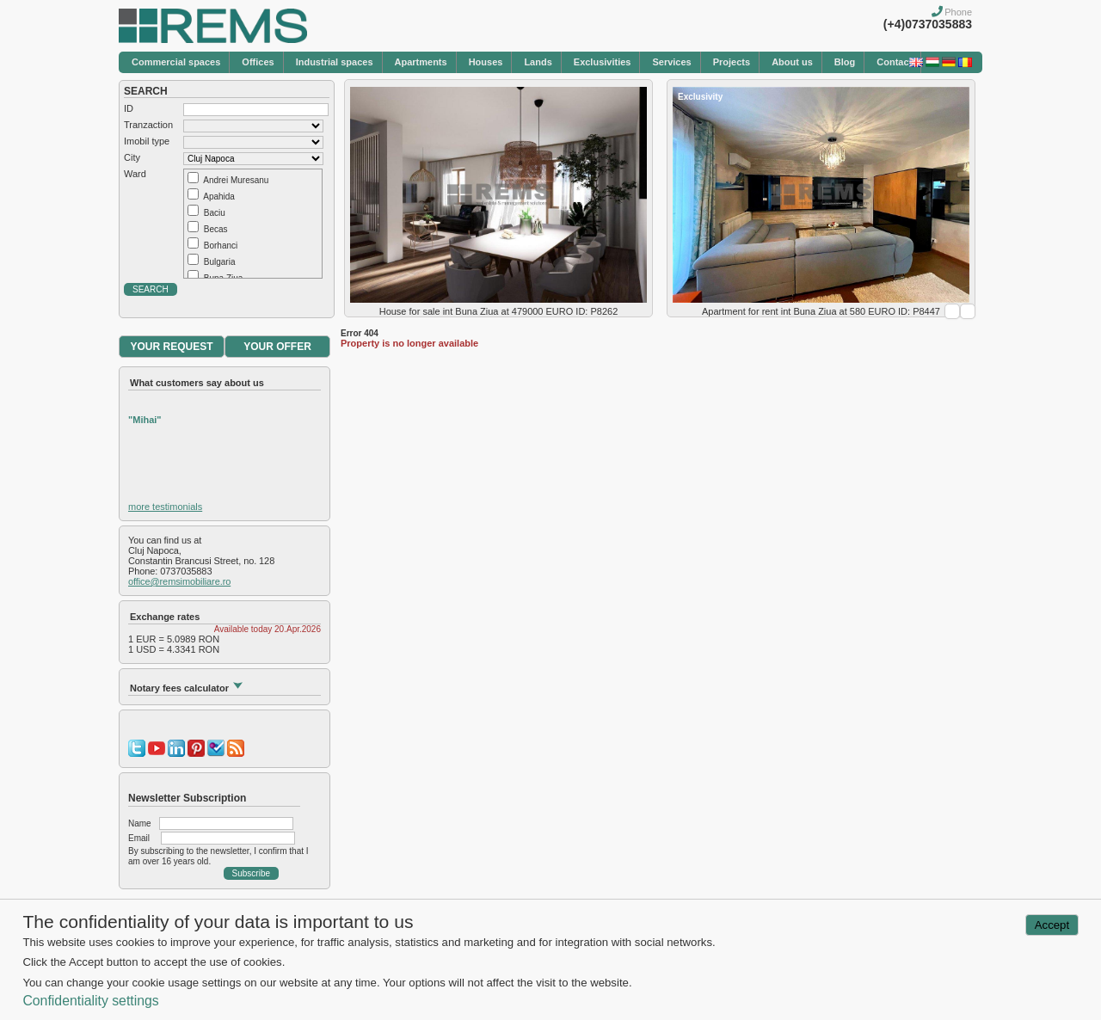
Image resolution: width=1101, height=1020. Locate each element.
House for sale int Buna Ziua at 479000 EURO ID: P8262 (498, 311)
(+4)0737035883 (927, 24)
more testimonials (165, 506)
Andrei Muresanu (235, 180)
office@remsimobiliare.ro (179, 581)
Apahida (219, 196)
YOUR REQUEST (171, 347)
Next (967, 311)
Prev (952, 311)
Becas (216, 229)
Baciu (214, 213)
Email (139, 838)
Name (139, 823)
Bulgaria (220, 262)
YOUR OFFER (277, 347)
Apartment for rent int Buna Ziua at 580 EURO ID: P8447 (821, 311)
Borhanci (220, 245)
